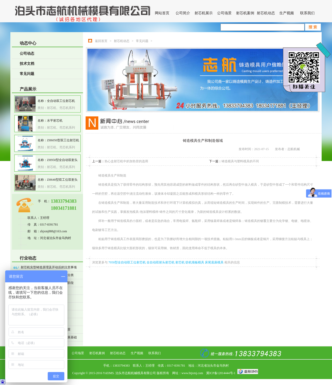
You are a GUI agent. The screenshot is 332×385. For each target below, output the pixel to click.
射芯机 (180, 262)
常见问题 (27, 74)
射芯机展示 (204, 13)
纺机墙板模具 (195, 262)
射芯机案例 (245, 13)
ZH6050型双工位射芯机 (63, 140)
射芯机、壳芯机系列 (61, 108)
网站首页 (162, 13)
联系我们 (307, 13)
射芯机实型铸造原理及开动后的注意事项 (49, 267)
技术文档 (27, 64)
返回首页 (101, 41)
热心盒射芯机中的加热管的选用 (126, 161)
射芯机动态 (266, 13)
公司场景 (224, 13)
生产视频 (286, 13)
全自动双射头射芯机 (161, 262)
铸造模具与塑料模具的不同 (240, 161)
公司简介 (183, 13)
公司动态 (27, 53)
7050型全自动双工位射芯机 (127, 262)
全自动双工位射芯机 (61, 101)
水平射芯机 (55, 120)
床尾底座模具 (214, 262)
